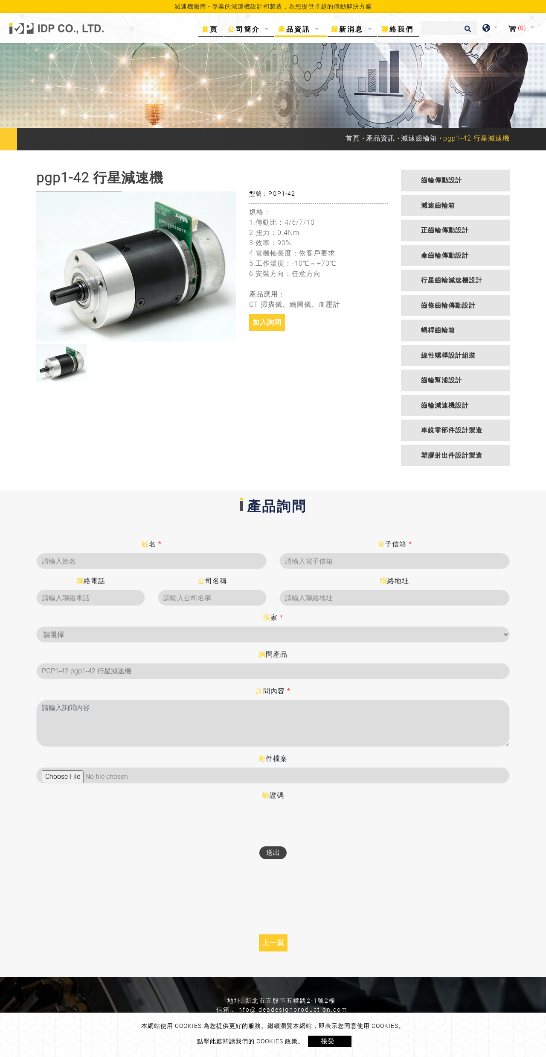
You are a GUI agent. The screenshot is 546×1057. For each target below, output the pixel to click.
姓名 (152, 544)
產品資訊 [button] (296, 29)
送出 (273, 853)
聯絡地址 (394, 581)
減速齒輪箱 (419, 138)
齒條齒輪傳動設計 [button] (448, 305)
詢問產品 (273, 654)
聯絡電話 (90, 581)
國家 (273, 618)
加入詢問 (267, 322)
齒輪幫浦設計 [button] (441, 380)
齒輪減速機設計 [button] (445, 405)
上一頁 (273, 943)
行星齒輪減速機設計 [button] (451, 280)
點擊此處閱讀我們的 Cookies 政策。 (250, 1041)
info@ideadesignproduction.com (291, 1009)
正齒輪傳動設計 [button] (445, 230)
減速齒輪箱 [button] (438, 205)
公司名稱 (212, 581)
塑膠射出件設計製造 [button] (451, 455)
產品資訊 (380, 138)
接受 (327, 1041)
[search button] (466, 31)
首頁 (211, 28)
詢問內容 (273, 691)
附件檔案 (273, 759)
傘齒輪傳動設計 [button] (445, 255)
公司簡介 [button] (245, 29)
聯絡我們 (397, 29)
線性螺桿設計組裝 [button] (448, 355)
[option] (136, 266)
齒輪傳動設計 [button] (441, 180)
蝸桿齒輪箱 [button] (438, 330)
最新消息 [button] (348, 29)
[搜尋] (448, 28)
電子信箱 (395, 544)
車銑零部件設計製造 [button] (451, 430)
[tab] (455, 180)
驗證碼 (273, 795)
